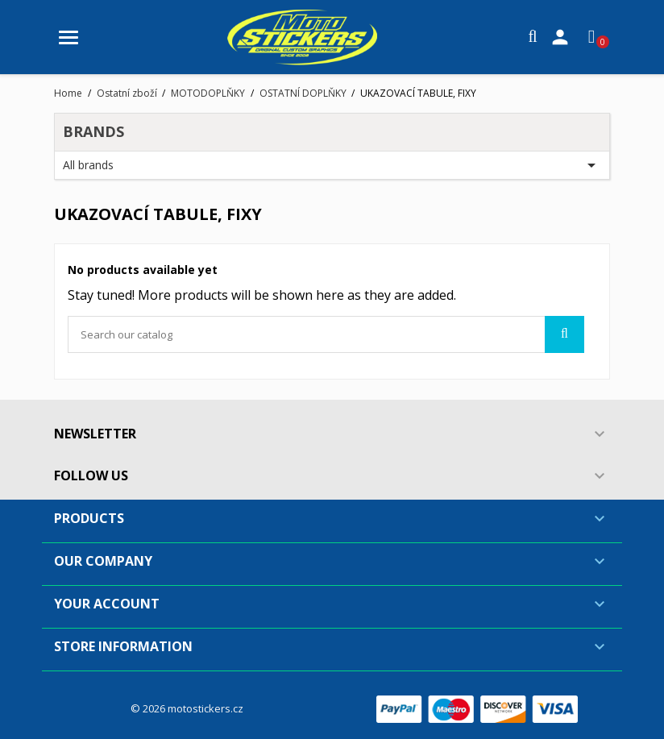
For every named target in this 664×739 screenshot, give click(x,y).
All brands (332, 165)
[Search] (326, 334)
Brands (93, 131)
